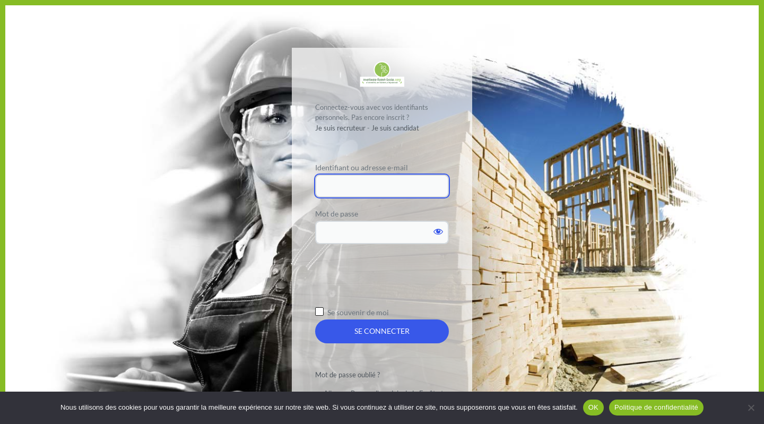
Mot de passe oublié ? (347, 374)
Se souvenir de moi (358, 312)
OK (593, 407)
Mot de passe (336, 213)
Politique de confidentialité (656, 407)
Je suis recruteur (340, 128)
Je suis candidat (395, 128)
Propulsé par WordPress (382, 74)
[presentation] (395, 278)
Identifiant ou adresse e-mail (361, 167)
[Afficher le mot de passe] (438, 231)
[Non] (750, 407)
